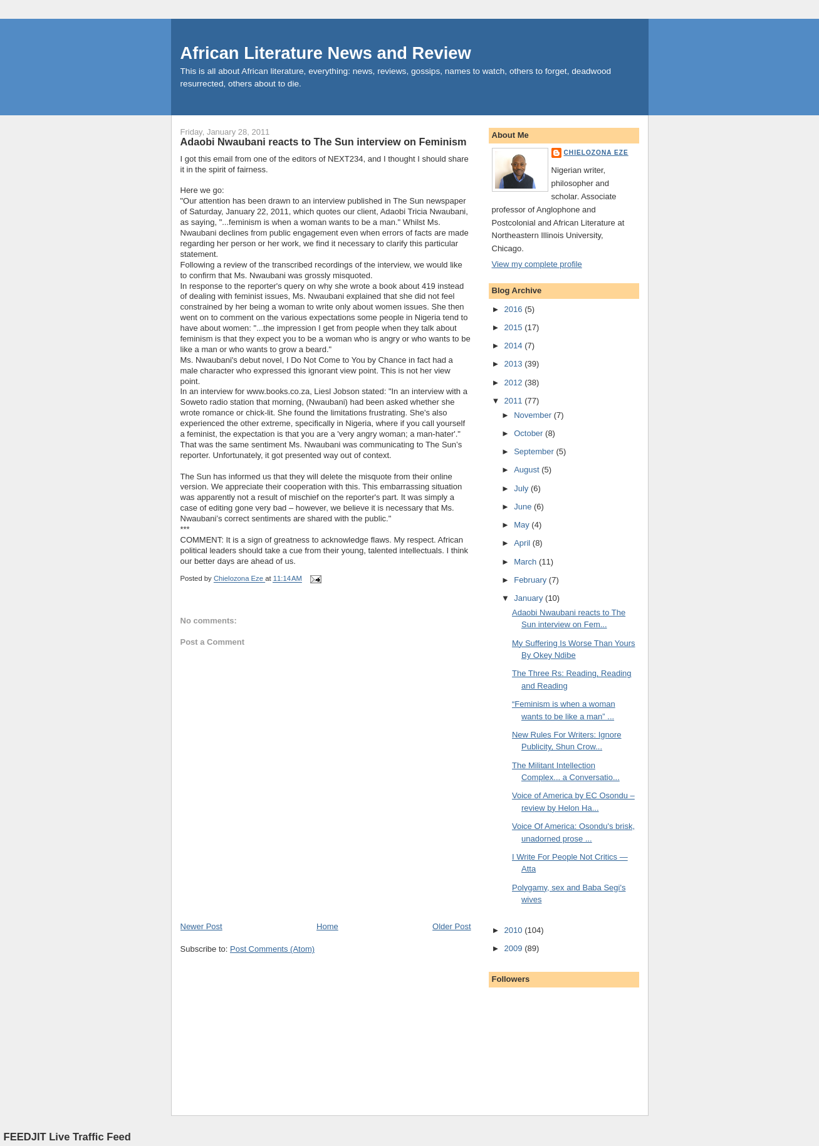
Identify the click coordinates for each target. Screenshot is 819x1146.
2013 (514, 363)
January (529, 598)
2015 (514, 327)
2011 (514, 400)
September (535, 451)
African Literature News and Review (325, 53)
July (522, 488)
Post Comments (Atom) (272, 949)
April (523, 543)
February (531, 580)
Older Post (451, 926)
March (526, 561)
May (522, 524)
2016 (514, 309)
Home (327, 926)
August (527, 469)
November (534, 415)
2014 (514, 345)
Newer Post (201, 926)
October (529, 433)
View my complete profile (537, 264)
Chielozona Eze (596, 152)
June (524, 506)
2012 (514, 382)
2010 (514, 930)
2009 (514, 948)
